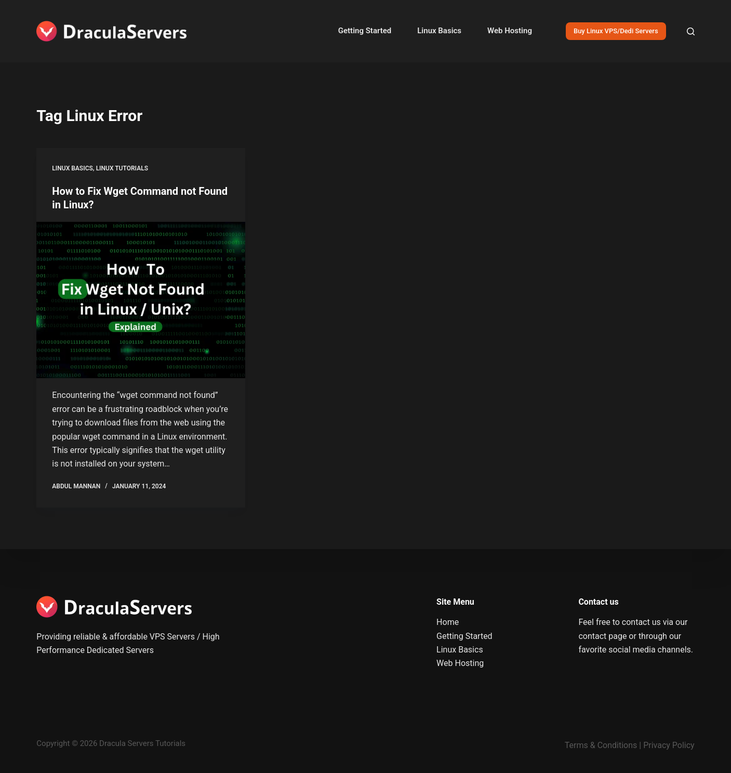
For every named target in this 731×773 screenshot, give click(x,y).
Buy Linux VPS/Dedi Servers (616, 31)
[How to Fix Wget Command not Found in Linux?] (140, 300)
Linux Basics (439, 30)
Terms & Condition (599, 745)
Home (447, 622)
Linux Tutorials (122, 168)
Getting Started (364, 30)
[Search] (691, 31)
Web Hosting (509, 30)
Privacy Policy (669, 745)
